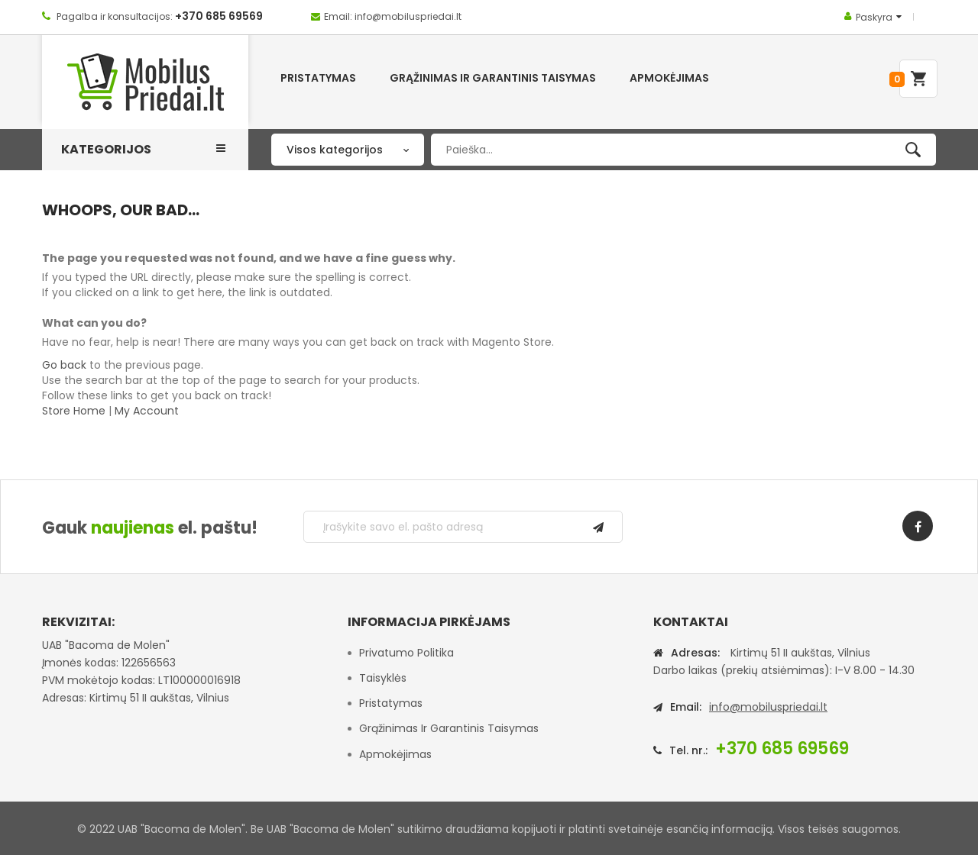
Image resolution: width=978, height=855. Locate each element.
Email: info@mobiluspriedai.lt (392, 16)
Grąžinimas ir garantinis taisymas (449, 728)
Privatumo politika (406, 652)
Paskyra (874, 17)
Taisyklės (382, 678)
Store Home (73, 410)
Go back (64, 365)
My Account (147, 410)
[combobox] (683, 150)
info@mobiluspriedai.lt (768, 707)
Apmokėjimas (395, 754)
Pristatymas (391, 703)
